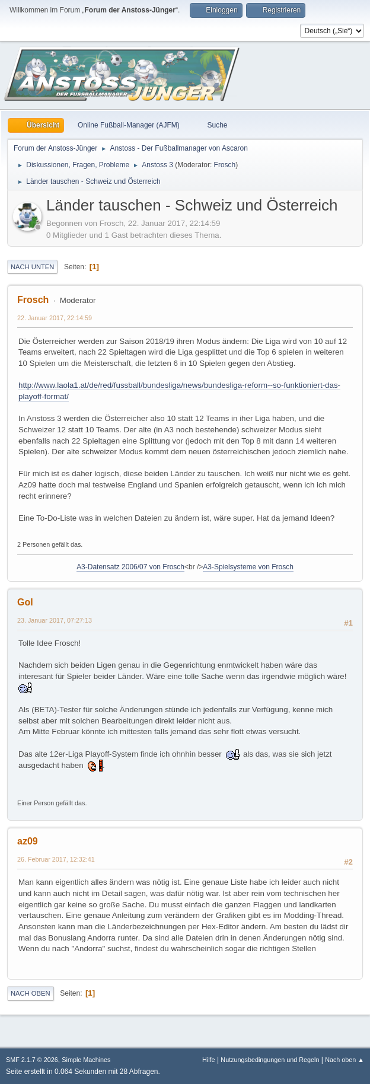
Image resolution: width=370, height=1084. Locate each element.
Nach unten (32, 266)
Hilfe (208, 1059)
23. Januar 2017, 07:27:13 (54, 620)
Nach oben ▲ (344, 1059)
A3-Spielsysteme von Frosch (248, 567)
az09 (27, 841)
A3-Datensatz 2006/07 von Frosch (130, 567)
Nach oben (30, 993)
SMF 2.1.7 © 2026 (32, 1059)
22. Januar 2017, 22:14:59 (54, 317)
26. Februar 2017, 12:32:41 (56, 859)
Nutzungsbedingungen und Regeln (270, 1059)
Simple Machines (86, 1059)
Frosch (225, 165)
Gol (25, 602)
